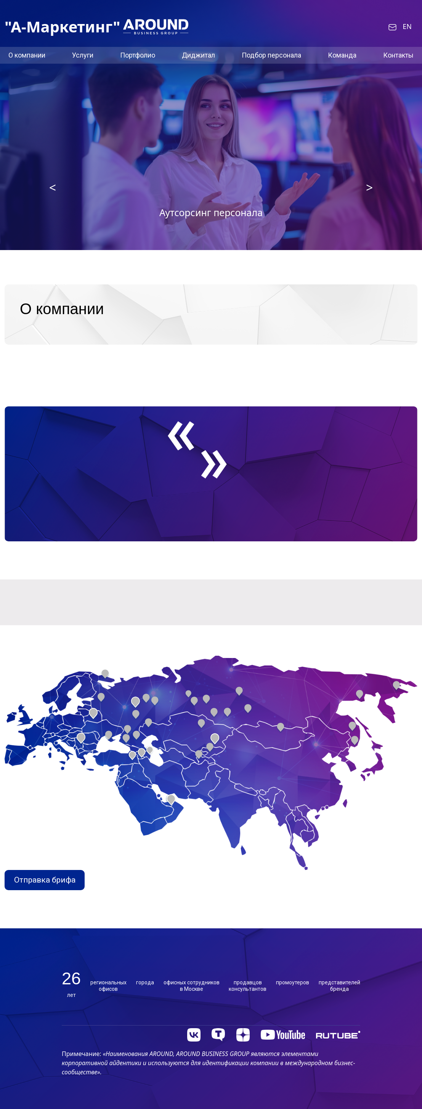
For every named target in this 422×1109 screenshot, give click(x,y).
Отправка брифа (44, 879)
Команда (342, 55)
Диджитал (198, 55)
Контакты (398, 55)
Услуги (82, 55)
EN (407, 26)
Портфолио (137, 55)
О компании (26, 55)
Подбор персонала (271, 55)
